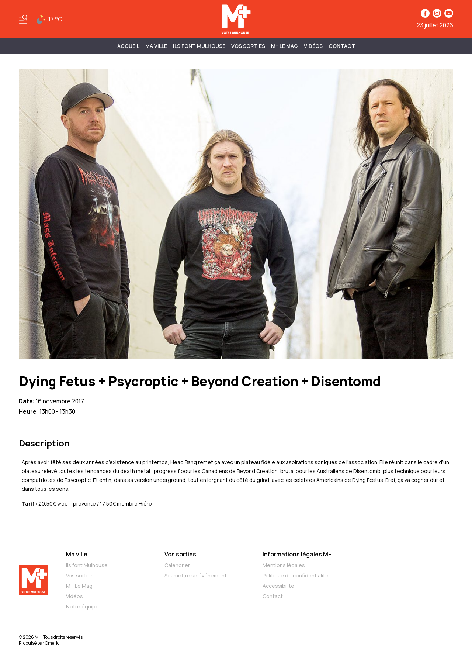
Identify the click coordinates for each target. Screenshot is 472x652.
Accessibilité (278, 585)
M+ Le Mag (284, 45)
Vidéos (313, 45)
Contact (342, 45)
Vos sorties (248, 45)
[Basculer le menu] (23, 19)
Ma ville (76, 554)
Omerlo (52, 643)
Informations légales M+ (297, 554)
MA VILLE (156, 45)
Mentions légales (284, 565)
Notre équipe (82, 606)
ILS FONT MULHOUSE (199, 45)
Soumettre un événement (195, 575)
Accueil (128, 45)
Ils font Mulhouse (87, 565)
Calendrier (177, 565)
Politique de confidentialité (296, 575)
